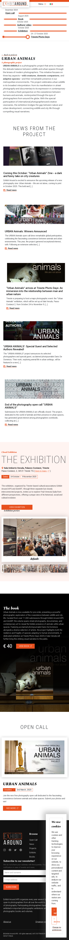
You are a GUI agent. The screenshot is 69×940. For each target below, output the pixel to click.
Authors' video (24, 25)
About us (7, 922)
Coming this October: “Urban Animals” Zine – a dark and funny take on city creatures (32, 175)
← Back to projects (9, 54)
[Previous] (4, 539)
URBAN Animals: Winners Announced (26, 231)
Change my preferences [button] (56, 928)
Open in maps (42, 471)
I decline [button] (55, 920)
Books (32, 857)
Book (20, 19)
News (31, 844)
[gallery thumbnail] (2, 568)
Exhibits (32, 852)
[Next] (64, 539)
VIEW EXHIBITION (17, 507)
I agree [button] (55, 911)
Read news (9, 190)
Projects (32, 848)
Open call (10, 13)
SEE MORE (12, 808)
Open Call (33, 840)
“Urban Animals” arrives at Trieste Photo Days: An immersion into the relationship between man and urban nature (34, 291)
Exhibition (23, 31)
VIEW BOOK (25, 646)
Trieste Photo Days (40, 37)
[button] (34, 539)
